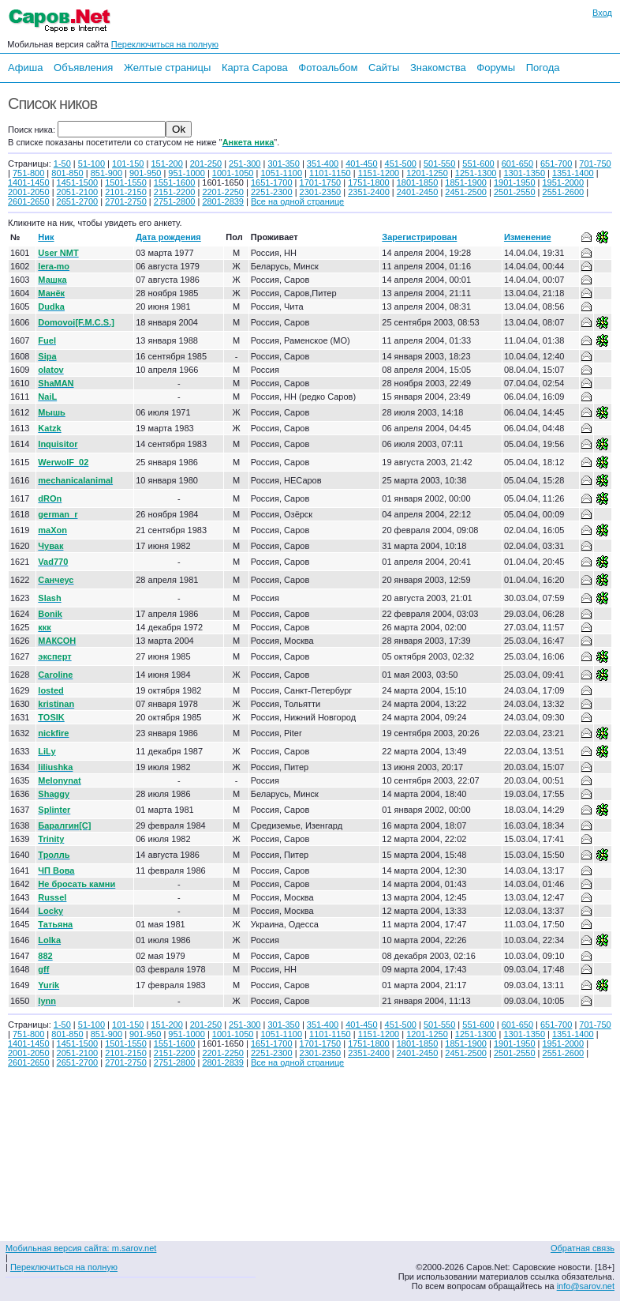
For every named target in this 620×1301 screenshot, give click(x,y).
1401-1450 (29, 182)
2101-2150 (126, 192)
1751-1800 (369, 182)
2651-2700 (78, 201)
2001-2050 (29, 192)
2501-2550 (515, 192)
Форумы (495, 67)
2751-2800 (175, 201)
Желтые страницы (167, 67)
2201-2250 (223, 192)
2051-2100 (78, 192)
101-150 (128, 163)
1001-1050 (233, 173)
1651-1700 (272, 182)
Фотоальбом (327, 67)
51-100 (91, 163)
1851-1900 (466, 182)
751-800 (28, 173)
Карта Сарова (255, 67)
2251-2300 (272, 192)
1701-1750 (321, 182)
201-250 (206, 163)
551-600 (478, 163)
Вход (602, 12)
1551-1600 (175, 182)
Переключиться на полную (164, 44)
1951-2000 (564, 182)
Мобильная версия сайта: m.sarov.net (81, 1248)
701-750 (595, 163)
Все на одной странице (297, 201)
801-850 (67, 173)
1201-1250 (427, 173)
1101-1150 (330, 173)
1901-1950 (515, 182)
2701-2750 (126, 201)
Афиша (25, 67)
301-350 (283, 163)
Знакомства (438, 67)
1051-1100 (281, 173)
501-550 (439, 163)
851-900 (106, 173)
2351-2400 (369, 192)
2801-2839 (223, 201)
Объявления (83, 67)
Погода (543, 67)
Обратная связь (582, 1248)
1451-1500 (78, 182)
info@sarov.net (585, 1286)
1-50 (62, 163)
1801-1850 (418, 182)
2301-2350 (321, 192)
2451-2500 (466, 192)
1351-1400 (573, 173)
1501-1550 (126, 182)
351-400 (322, 163)
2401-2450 (418, 192)
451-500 (400, 163)
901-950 (145, 173)
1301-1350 (524, 173)
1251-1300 (476, 173)
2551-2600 (564, 192)
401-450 (361, 163)
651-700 (556, 163)
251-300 (244, 163)
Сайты (383, 67)
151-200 (166, 163)
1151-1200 (379, 173)
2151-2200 (175, 192)
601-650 (517, 163)
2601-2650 (29, 201)
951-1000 (186, 173)
